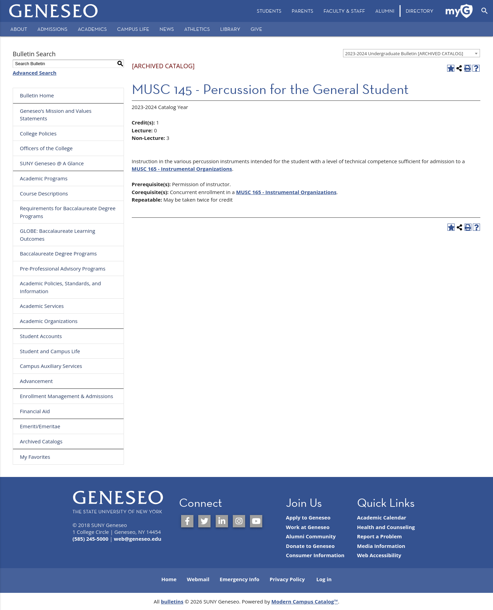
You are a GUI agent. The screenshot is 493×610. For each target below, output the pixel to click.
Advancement (36, 381)
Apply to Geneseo (308, 517)
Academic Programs (43, 178)
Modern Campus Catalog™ (304, 601)
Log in (324, 579)
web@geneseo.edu (138, 538)
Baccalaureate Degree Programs (58, 253)
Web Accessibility (379, 555)
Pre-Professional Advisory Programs (62, 268)
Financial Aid (35, 411)
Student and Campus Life (50, 351)
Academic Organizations (49, 321)
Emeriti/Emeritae (40, 426)
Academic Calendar (381, 517)
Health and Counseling (386, 527)
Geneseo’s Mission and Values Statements (55, 114)
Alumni (384, 11)
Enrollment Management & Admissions (66, 396)
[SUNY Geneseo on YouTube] (256, 521)
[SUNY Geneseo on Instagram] (239, 521)
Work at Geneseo (307, 527)
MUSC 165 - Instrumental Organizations (182, 168)
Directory (419, 11)
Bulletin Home (37, 95)
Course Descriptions (44, 193)
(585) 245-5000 (91, 538)
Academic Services (42, 305)
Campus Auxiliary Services (51, 365)
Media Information (381, 545)
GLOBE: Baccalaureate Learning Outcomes (57, 234)
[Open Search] (484, 11)
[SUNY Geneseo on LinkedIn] (222, 521)
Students (269, 11)
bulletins (172, 601)
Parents (302, 11)
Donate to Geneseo (310, 545)
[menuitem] (269, 11)
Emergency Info (239, 579)
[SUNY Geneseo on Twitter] (204, 521)
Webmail (198, 579)
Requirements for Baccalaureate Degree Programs (67, 212)
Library (230, 29)
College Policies (38, 133)
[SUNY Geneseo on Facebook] (187, 521)
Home (168, 579)
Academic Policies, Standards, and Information (60, 287)
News (167, 29)
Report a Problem (379, 536)
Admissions (52, 29)
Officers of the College (46, 148)
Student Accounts (41, 336)
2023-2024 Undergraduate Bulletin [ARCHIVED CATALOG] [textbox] (404, 53)
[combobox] (411, 53)
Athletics (197, 29)
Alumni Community (311, 536)
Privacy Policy (287, 579)
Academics (92, 29)
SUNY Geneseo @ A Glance (52, 163)
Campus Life (133, 29)
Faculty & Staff (344, 11)
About (18, 29)
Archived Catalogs (41, 441)
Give (256, 29)
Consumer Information (315, 555)
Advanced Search (34, 72)
